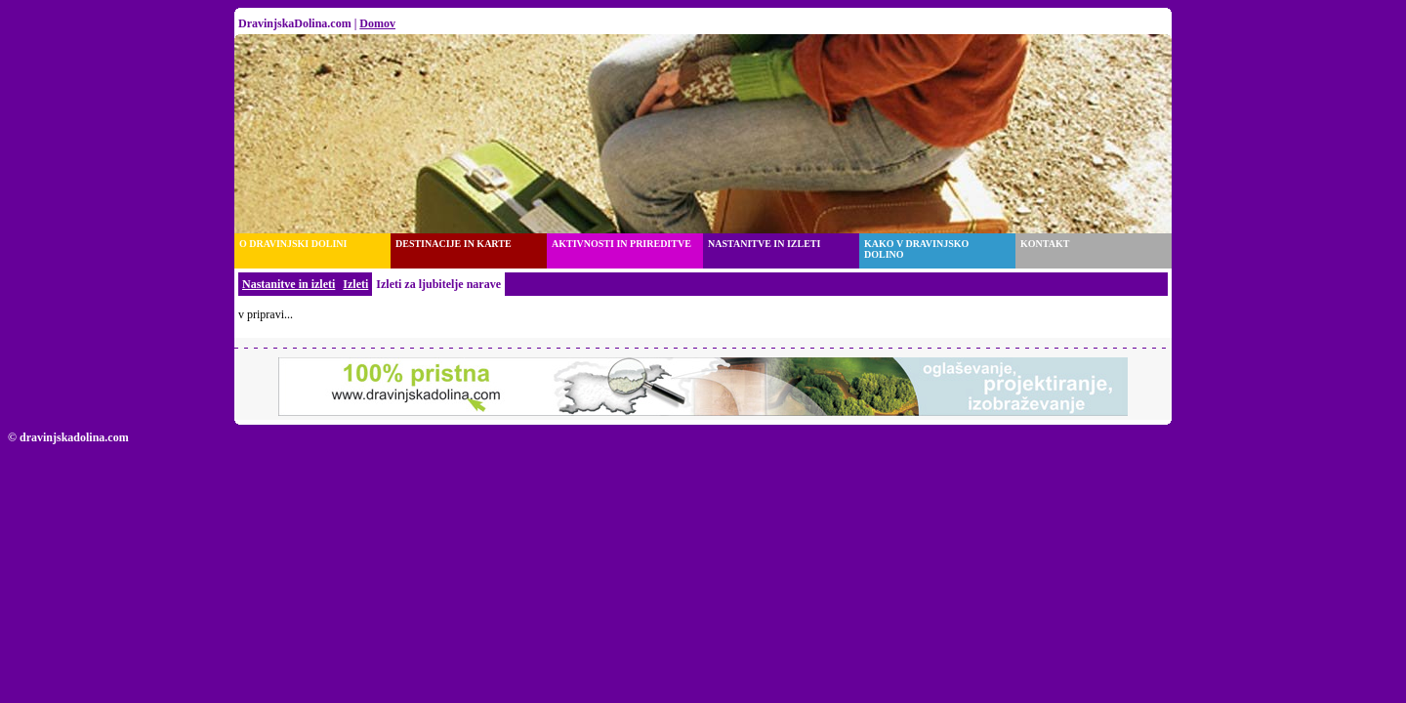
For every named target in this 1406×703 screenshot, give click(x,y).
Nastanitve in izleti (288, 284)
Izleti (355, 284)
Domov (377, 23)
